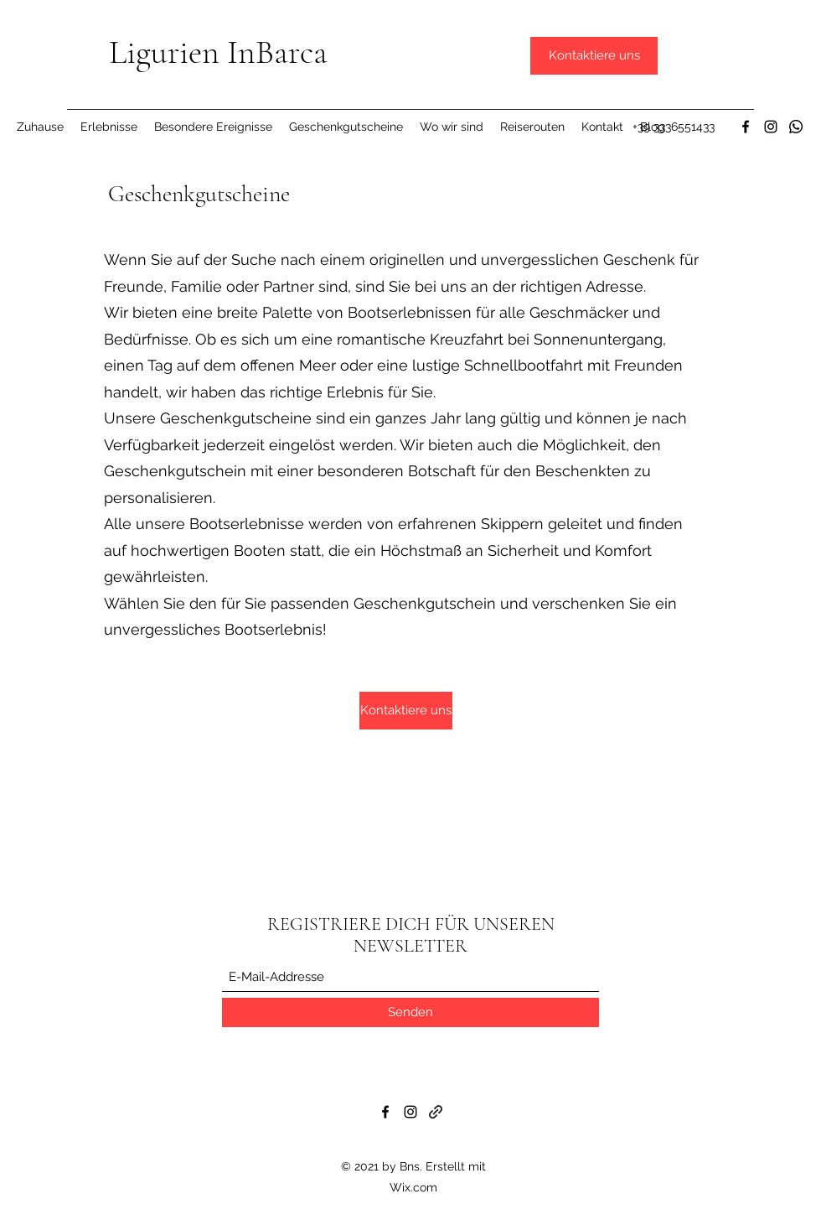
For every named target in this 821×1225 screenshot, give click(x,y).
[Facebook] (745, 126)
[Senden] (410, 1012)
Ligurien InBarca (218, 52)
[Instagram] (770, 126)
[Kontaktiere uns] (594, 56)
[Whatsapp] (795, 126)
